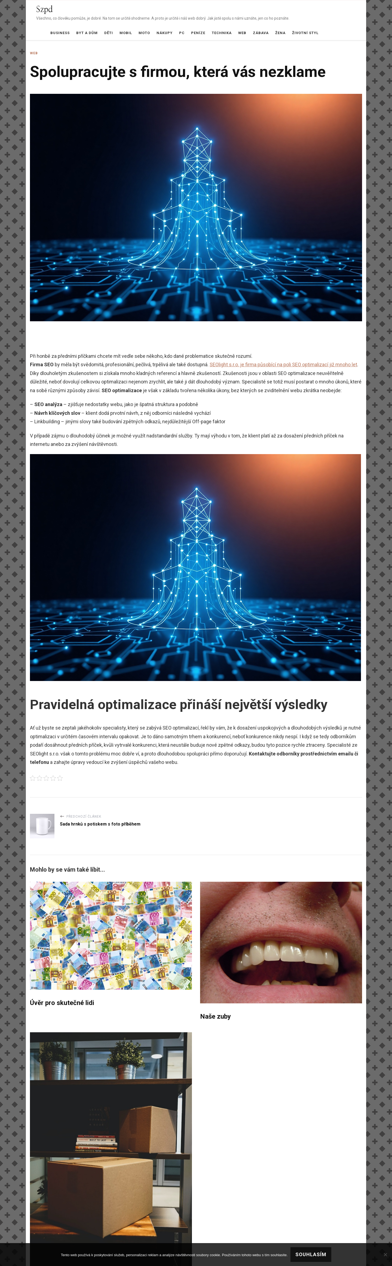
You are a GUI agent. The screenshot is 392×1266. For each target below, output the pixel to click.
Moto (144, 33)
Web (242, 33)
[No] (385, 1254)
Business (60, 33)
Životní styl (305, 33)
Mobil (126, 33)
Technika (222, 33)
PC (182, 33)
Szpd (44, 9)
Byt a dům (87, 33)
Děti (108, 33)
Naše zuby (215, 1016)
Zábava (261, 33)
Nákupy (165, 33)
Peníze (198, 33)
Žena (280, 33)
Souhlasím (310, 1254)
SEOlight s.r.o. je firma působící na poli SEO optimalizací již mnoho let (283, 364)
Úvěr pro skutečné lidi (62, 1003)
